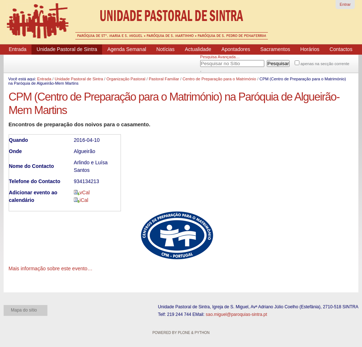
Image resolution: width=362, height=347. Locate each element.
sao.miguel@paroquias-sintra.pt (236, 314)
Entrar (345, 4)
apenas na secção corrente (324, 64)
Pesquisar (209, 62)
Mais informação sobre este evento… (51, 268)
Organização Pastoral (126, 79)
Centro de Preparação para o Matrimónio (219, 79)
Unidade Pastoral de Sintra (79, 79)
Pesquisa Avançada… (220, 57)
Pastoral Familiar (164, 79)
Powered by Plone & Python (181, 333)
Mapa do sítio (24, 310)
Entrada (44, 79)
